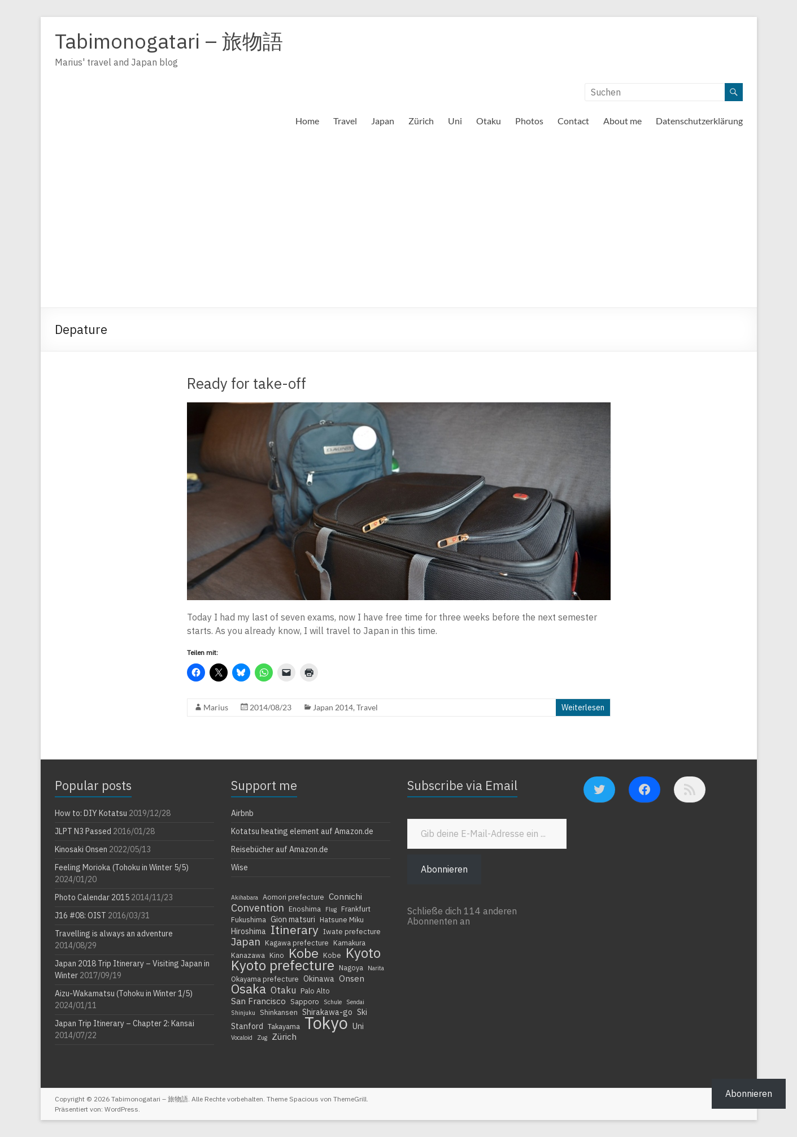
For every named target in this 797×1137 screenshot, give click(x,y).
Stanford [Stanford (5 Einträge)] (247, 1026)
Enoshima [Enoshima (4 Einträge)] (305, 908)
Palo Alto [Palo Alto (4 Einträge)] (315, 990)
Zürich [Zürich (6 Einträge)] (284, 1036)
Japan (382, 120)
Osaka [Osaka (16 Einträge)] (248, 989)
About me (622, 120)
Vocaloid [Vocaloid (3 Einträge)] (241, 1037)
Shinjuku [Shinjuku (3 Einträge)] (243, 1013)
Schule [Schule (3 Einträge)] (333, 1002)
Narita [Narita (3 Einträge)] (376, 968)
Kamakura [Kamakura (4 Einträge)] (349, 942)
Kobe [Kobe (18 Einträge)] (304, 953)
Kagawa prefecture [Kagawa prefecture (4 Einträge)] (297, 942)
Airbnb (242, 813)
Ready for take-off (246, 383)
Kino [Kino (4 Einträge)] (276, 955)
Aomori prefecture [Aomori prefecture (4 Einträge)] (293, 896)
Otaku (488, 120)
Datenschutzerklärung (699, 120)
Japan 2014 (333, 707)
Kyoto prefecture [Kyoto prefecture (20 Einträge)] (282, 965)
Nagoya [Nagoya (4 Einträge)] (351, 967)
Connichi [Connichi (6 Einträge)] (345, 896)
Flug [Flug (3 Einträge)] (331, 909)
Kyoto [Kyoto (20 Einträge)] (363, 953)
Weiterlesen (582, 707)
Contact (573, 120)
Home (307, 120)
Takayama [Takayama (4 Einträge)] (284, 1026)
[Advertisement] (399, 223)
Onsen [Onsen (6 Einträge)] (351, 978)
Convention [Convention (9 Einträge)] (257, 907)
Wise (239, 867)
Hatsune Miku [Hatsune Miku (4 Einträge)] (342, 919)
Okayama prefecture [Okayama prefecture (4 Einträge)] (265, 978)
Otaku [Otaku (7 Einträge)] (283, 990)
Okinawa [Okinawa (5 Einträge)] (318, 979)
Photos (529, 120)
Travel (345, 120)
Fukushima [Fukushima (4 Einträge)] (248, 919)
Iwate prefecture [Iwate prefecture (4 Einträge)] (352, 931)
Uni (455, 120)
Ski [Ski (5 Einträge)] (362, 1012)
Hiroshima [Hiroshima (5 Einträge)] (248, 931)
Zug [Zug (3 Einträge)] (262, 1037)
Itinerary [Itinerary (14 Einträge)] (295, 930)
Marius (215, 707)
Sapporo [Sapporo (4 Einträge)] (304, 1001)
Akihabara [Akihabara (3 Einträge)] (244, 897)
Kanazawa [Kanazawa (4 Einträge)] (248, 955)
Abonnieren (444, 869)
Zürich (421, 120)
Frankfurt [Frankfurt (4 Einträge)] (356, 908)
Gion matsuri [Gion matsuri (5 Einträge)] (293, 919)
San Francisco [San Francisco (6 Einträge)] (258, 1001)
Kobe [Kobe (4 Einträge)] (332, 955)
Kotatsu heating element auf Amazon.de (302, 831)
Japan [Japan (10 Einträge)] (245, 941)
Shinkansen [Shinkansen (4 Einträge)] (279, 1012)
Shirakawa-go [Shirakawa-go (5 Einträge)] (327, 1012)
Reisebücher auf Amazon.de (279, 849)
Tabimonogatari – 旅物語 (169, 41)
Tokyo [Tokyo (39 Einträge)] (326, 1023)
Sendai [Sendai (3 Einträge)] (355, 1002)
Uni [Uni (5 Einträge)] (358, 1026)
